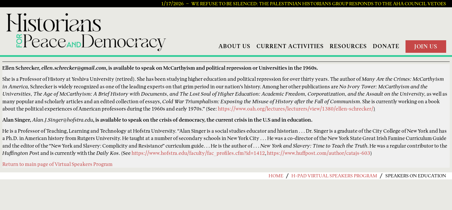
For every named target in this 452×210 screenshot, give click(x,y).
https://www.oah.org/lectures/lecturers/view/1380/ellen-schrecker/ (295, 108)
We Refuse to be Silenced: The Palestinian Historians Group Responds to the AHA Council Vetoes (318, 3)
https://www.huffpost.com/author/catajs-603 (318, 153)
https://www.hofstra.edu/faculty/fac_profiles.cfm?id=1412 (198, 153)
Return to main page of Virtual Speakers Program (57, 164)
